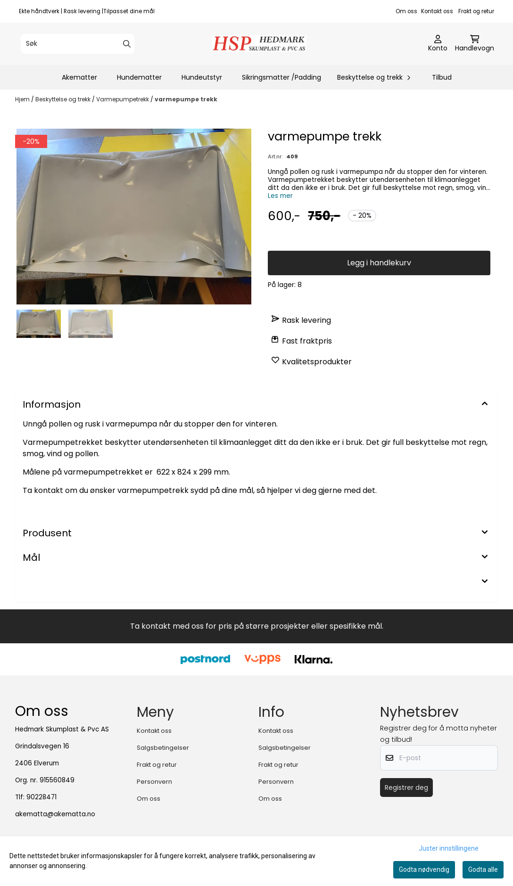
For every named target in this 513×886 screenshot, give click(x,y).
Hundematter (139, 77)
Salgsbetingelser (163, 748)
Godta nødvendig (424, 869)
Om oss (406, 11)
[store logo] (259, 43)
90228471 (41, 797)
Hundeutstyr (202, 77)
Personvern (154, 782)
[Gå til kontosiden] (437, 44)
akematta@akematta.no (55, 814)
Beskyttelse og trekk (63, 99)
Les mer (280, 196)
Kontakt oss (437, 11)
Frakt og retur (476, 11)
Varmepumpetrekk (123, 99)
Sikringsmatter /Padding (281, 77)
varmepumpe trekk (186, 99)
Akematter (79, 77)
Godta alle (483, 869)
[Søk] (77, 44)
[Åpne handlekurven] (474, 44)
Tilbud (442, 77)
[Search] (126, 43)
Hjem (23, 99)
